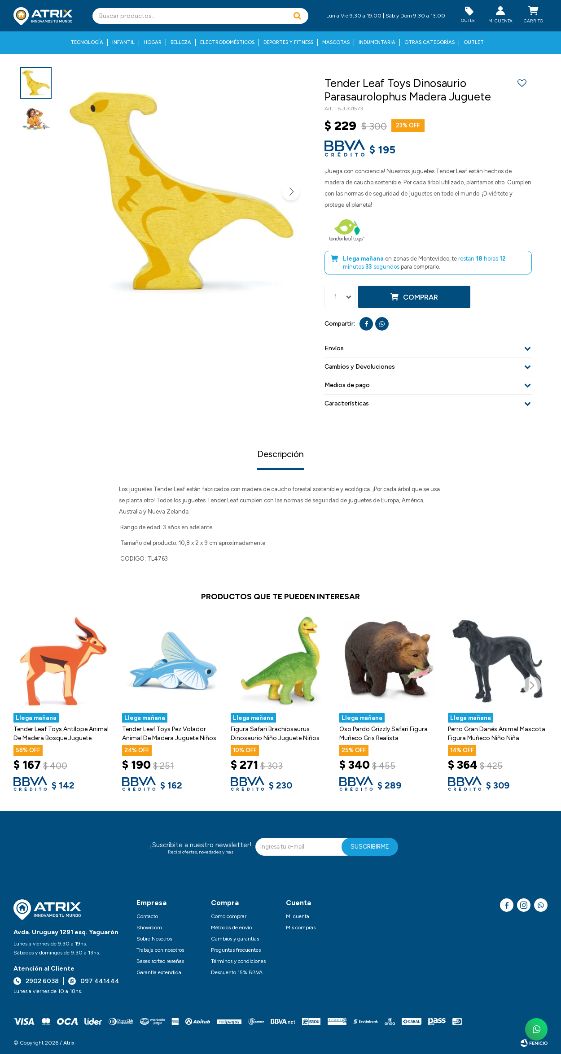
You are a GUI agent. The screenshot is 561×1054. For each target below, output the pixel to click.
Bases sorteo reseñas (160, 961)
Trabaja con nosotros (160, 950)
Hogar (153, 42)
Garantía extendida (158, 972)
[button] (297, 16)
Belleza (181, 42)
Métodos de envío (231, 927)
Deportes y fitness (288, 42)
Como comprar (228, 916)
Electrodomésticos (227, 42)
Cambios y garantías (235, 939)
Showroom (149, 927)
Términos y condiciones (238, 961)
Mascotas (336, 42)
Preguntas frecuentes (236, 950)
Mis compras (301, 927)
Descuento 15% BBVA (237, 972)
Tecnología (86, 42)
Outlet (474, 42)
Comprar (420, 297)
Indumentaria (377, 42)
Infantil (123, 42)
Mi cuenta (297, 916)
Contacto (147, 916)
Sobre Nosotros (154, 939)
